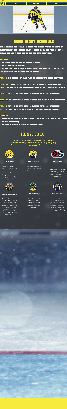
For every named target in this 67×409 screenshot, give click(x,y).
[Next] (59, 403)
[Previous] (7, 403)
